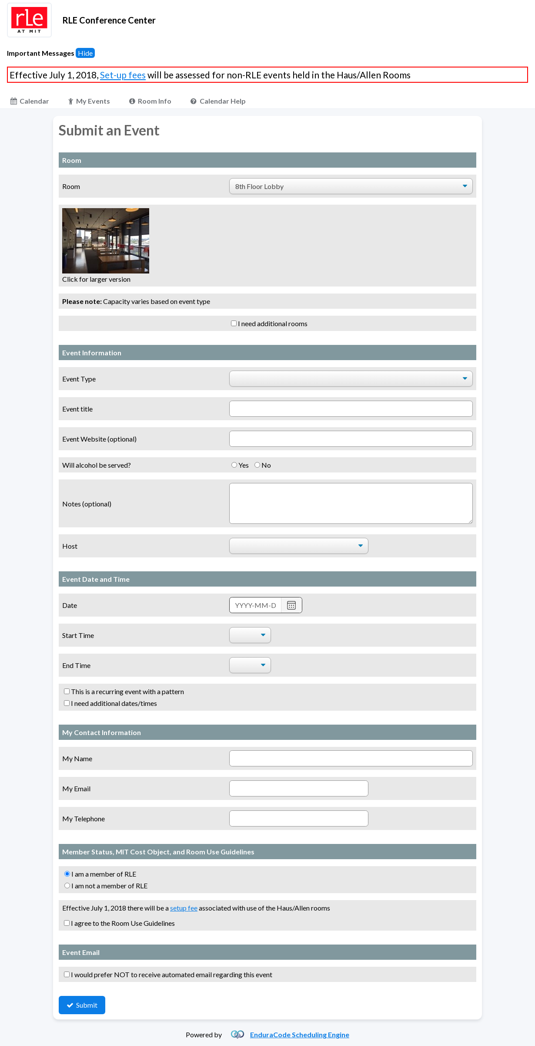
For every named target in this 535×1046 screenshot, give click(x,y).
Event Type (79, 379)
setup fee (183, 908)
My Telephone (83, 818)
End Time (76, 665)
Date (69, 605)
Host (69, 546)
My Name (77, 758)
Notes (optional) (86, 503)
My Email (76, 788)
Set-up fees (123, 74)
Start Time (78, 635)
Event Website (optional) (99, 439)
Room (71, 186)
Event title (77, 409)
